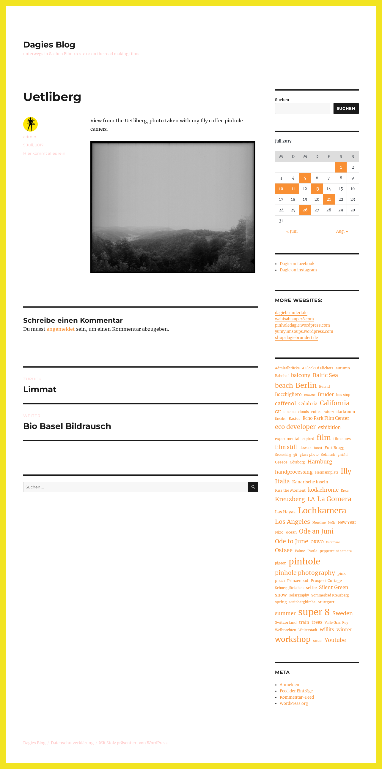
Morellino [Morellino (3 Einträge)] (319, 523)
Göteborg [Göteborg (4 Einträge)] (297, 462)
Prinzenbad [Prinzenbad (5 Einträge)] (297, 580)
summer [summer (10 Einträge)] (285, 613)
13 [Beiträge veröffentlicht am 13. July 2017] (317, 188)
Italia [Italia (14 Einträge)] (282, 481)
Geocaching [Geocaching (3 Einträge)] (283, 455)
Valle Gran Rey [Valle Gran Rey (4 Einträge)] (336, 623)
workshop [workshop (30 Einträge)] (292, 639)
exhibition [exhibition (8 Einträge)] (329, 427)
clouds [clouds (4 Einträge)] (303, 412)
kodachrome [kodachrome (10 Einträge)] (323, 490)
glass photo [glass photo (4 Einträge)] (309, 454)
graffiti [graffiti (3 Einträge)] (343, 455)
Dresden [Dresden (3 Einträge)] (280, 419)
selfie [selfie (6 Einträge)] (311, 587)
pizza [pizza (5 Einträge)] (280, 580)
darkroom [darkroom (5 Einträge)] (346, 411)
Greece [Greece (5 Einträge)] (281, 462)
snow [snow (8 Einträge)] (281, 595)
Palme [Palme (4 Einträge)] (300, 551)
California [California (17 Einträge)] (334, 403)
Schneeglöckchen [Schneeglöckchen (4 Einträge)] (289, 588)
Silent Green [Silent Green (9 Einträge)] (333, 587)
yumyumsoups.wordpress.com (304, 331)
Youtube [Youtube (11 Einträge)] (335, 640)
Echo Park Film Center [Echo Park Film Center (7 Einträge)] (326, 418)
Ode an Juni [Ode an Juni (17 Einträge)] (316, 531)
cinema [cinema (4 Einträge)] (289, 412)
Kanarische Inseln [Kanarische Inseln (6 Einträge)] (310, 482)
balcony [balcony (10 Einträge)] (300, 375)
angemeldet (61, 329)
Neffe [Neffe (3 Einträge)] (331, 523)
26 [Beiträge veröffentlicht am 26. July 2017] (305, 210)
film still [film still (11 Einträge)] (286, 447)
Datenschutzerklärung (72, 743)
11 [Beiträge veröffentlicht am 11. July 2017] (293, 188)
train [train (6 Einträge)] (304, 622)
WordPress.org (294, 703)
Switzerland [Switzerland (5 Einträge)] (286, 622)
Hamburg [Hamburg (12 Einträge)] (319, 461)
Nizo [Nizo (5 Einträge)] (279, 532)
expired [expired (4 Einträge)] (308, 439)
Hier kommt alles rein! (44, 153)
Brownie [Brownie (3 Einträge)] (309, 395)
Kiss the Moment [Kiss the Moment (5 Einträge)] (290, 490)
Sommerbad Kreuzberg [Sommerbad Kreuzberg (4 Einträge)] (330, 595)
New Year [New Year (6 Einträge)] (347, 522)
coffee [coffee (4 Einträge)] (316, 412)
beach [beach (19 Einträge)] (284, 386)
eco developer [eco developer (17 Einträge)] (295, 427)
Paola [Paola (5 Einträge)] (312, 551)
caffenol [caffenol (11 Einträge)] (285, 403)
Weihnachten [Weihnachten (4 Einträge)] (285, 630)
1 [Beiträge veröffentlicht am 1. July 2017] (341, 167)
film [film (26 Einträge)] (324, 437)
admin (29, 136)
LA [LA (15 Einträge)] (311, 499)
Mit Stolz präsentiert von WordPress (133, 743)
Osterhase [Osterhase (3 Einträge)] (333, 542)
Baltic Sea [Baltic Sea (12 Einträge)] (325, 375)
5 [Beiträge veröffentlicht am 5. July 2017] (305, 178)
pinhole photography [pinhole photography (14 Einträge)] (305, 572)
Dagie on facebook (297, 263)
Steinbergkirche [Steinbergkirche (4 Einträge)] (302, 602)
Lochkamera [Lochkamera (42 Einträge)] (322, 510)
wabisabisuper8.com (294, 319)
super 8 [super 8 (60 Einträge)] (314, 612)
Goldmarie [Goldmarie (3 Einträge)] (328, 455)
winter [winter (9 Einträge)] (344, 629)
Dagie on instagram (298, 270)
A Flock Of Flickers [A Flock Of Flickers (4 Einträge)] (317, 368)
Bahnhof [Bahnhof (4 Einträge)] (282, 376)
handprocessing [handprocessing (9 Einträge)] (294, 472)
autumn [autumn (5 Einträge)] (343, 368)
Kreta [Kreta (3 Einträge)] (344, 491)
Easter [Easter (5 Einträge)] (294, 418)
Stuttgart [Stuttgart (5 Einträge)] (326, 602)
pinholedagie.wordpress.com (302, 325)
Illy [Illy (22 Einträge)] (346, 471)
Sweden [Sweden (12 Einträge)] (342, 613)
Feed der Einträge (296, 691)
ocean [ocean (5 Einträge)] (291, 532)
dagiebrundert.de (291, 312)
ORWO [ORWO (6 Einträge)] (317, 542)
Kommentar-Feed (297, 697)
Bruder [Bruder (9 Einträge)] (326, 394)
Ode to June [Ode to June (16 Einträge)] (291, 541)
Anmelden (289, 684)
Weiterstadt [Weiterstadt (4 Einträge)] (307, 630)
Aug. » (342, 231)
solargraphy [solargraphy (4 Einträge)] (299, 595)
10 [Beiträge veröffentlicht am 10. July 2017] (281, 188)
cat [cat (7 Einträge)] (278, 411)
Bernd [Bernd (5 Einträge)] (324, 386)
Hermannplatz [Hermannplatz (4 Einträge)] (326, 472)
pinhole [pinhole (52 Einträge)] (304, 561)
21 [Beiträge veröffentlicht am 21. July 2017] (329, 199)
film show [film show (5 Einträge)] (342, 438)
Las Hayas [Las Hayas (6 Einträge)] (285, 512)
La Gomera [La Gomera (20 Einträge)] (334, 499)
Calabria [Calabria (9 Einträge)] (307, 403)
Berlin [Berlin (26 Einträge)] (306, 385)
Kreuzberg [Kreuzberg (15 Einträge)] (290, 499)
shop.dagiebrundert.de (296, 337)
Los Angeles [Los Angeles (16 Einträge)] (292, 521)
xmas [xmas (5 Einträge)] (317, 640)
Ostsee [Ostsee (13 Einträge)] (284, 550)
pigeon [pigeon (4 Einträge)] (280, 563)
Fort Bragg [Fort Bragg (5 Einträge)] (335, 447)
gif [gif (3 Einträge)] (295, 455)
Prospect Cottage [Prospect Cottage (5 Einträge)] (326, 580)
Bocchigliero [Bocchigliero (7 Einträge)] (288, 394)
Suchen (282, 99)
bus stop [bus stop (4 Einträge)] (343, 395)
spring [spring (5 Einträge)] (281, 602)
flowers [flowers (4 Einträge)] (305, 448)
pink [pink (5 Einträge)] (341, 573)
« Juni (292, 231)
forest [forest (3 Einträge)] (318, 448)
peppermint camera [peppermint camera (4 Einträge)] (336, 551)
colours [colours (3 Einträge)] (329, 412)
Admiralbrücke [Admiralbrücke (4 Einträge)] (287, 368)
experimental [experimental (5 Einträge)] (287, 438)
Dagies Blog (49, 44)
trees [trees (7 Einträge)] (317, 622)
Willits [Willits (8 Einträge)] (327, 629)
